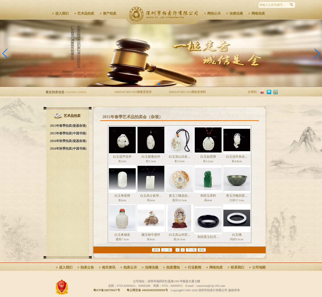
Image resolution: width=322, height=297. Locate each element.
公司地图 (259, 267)
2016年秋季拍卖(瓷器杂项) (68, 141)
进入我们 (62, 13)
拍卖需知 (173, 267)
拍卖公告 (87, 267)
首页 (156, 249)
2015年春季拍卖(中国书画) (68, 133)
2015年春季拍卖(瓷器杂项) (68, 125)
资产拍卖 (109, 13)
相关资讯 (108, 267)
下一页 (191, 249)
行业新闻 (194, 267)
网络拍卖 (258, 13)
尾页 (201, 249)
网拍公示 (214, 13)
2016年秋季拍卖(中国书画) (68, 148)
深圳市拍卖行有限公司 (165, 14)
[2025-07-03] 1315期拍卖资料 (187, 92)
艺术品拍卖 (85, 13)
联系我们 (237, 267)
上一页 (167, 249)
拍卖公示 (130, 267)
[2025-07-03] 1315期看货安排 (133, 92)
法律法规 (236, 13)
